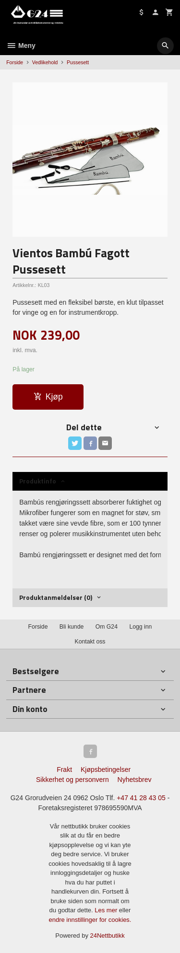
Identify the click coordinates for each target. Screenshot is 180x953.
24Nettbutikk (107, 935)
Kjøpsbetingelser (106, 769)
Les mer (107, 910)
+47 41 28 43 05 (141, 798)
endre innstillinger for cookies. (90, 919)
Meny (21, 45)
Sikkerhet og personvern (72, 779)
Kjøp (48, 397)
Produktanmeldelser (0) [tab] (55, 597)
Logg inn (140, 626)
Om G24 (107, 626)
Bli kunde (72, 626)
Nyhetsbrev (135, 779)
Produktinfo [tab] (37, 481)
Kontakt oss (89, 641)
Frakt (64, 769)
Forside (14, 62)
